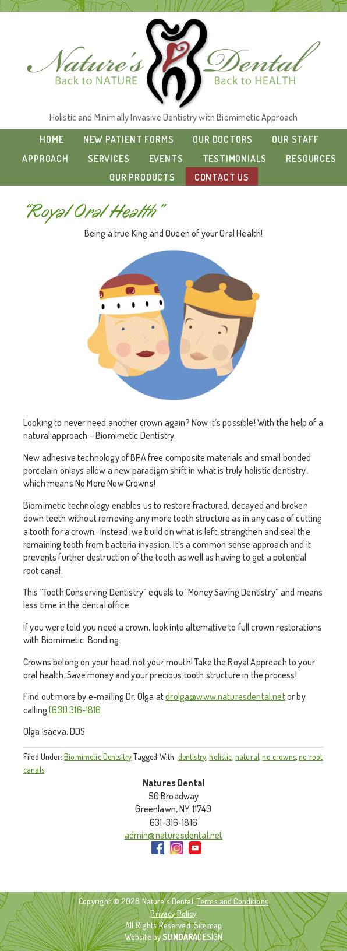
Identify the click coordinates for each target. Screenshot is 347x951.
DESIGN (192, 936)
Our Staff (295, 139)
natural (247, 757)
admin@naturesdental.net (174, 835)
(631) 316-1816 (75, 710)
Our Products (142, 177)
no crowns (278, 757)
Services (108, 158)
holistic (220, 757)
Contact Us (221, 177)
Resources (311, 158)
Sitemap (208, 925)
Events (166, 158)
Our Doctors (223, 139)
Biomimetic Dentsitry (98, 757)
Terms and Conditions (232, 901)
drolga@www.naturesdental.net (225, 696)
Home (51, 139)
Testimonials (235, 158)
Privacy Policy (173, 913)
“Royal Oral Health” (92, 212)
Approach (45, 158)
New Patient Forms (128, 139)
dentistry (192, 757)
